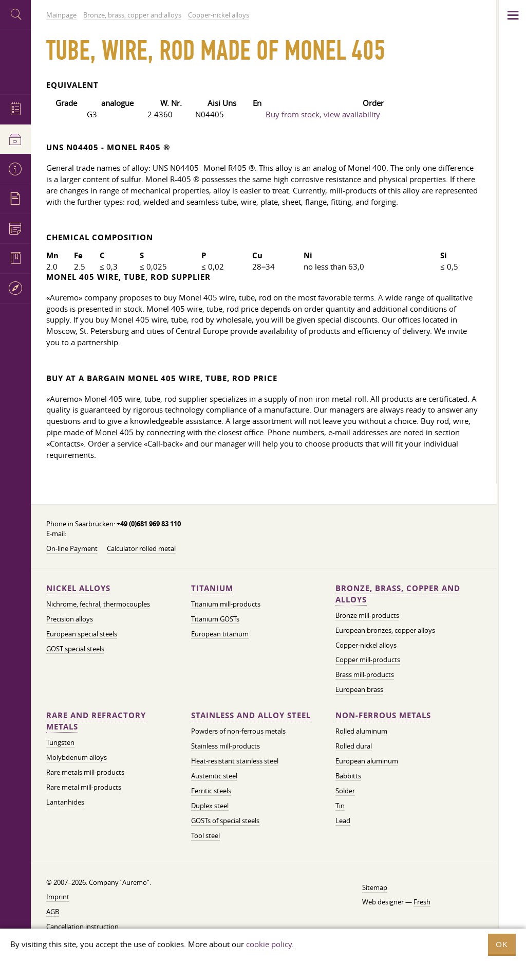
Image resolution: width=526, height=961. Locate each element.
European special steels (81, 633)
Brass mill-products (364, 674)
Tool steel (205, 835)
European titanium (220, 633)
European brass (359, 689)
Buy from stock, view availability (323, 114)
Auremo (15, 60)
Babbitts (348, 775)
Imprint (57, 896)
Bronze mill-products (367, 615)
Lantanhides (65, 802)
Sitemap (374, 887)
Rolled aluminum (361, 731)
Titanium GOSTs (215, 619)
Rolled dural (353, 746)
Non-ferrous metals (383, 715)
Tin (340, 805)
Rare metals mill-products (85, 772)
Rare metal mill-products (83, 787)
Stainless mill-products (225, 746)
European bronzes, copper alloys (385, 630)
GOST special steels (75, 648)
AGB (52, 911)
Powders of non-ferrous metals (238, 731)
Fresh (422, 901)
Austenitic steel (214, 775)
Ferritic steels (211, 790)
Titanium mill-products (225, 604)
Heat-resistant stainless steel (234, 761)
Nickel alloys (78, 588)
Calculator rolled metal (141, 548)
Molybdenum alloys (76, 757)
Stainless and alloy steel (251, 715)
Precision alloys (69, 619)
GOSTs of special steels (225, 820)
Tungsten (60, 742)
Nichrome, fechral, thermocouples (98, 604)
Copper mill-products (367, 659)
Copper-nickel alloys (366, 645)
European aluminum (366, 761)
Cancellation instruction (82, 926)
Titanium (212, 588)
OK (502, 944)
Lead (342, 820)
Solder (345, 790)
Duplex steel (210, 805)
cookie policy (269, 944)
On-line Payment (72, 548)
